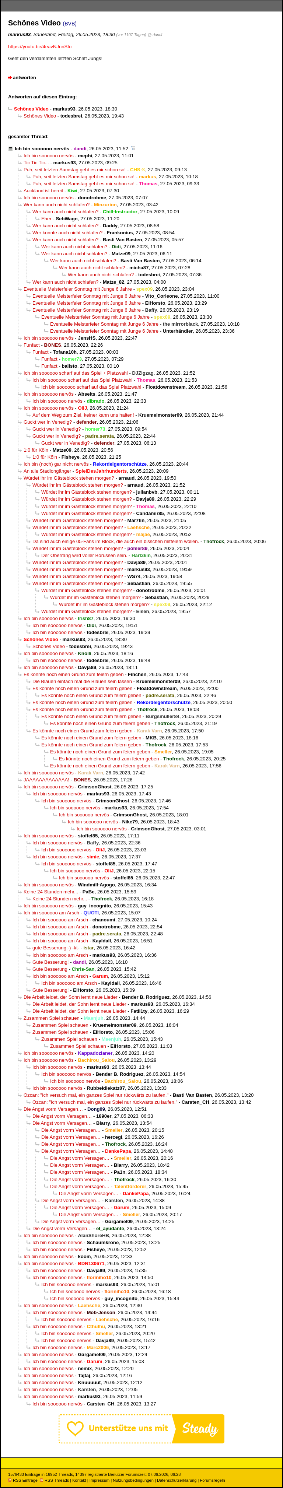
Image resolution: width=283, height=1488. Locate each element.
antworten (24, 77)
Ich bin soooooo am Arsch (51, 912)
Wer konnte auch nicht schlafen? (67, 232)
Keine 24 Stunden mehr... (51, 891)
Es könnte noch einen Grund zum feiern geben (73, 674)
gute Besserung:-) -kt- (55, 947)
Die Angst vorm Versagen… (53, 1109)
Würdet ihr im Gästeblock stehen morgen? (69, 478)
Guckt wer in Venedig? (48, 422)
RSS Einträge (23, 1480)
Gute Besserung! (50, 962)
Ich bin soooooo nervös (42, 148)
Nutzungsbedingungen (133, 1480)
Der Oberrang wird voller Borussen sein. (84, 555)
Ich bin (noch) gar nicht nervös (56, 464)
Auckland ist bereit (43, 190)
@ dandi (155, 34)
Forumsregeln (212, 1480)
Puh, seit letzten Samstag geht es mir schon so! (75, 169)
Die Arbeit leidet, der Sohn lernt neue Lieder (71, 997)
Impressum (100, 1480)
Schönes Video (40, 116)
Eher (46, 218)
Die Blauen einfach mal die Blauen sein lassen (82, 681)
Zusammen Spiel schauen (52, 1018)
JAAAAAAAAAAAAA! (46, 779)
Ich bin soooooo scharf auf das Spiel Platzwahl (82, 380)
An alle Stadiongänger (47, 471)
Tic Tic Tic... (36, 162)
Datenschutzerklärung (176, 1480)
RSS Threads (54, 1480)
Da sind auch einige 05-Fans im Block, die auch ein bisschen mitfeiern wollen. (115, 541)
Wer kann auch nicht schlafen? (57, 204)
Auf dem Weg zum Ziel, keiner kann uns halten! (83, 415)
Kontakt (79, 1480)
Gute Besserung (49, 969)
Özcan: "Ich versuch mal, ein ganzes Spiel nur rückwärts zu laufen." (96, 1095)
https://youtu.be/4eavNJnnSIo (39, 46)
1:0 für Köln (36, 450)
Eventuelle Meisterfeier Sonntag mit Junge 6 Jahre (78, 289)
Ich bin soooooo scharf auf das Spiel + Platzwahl (76, 373)
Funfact (32, 345)
